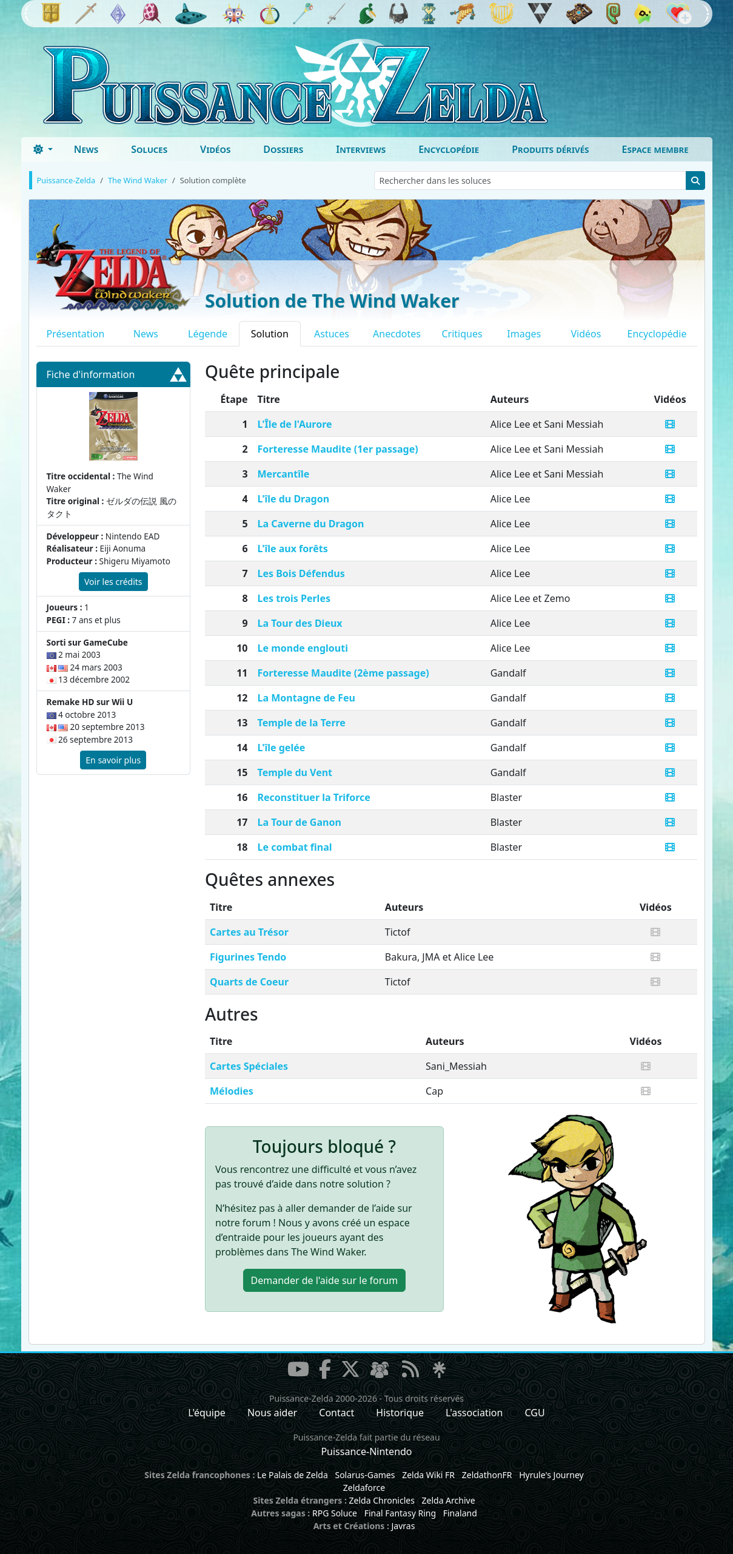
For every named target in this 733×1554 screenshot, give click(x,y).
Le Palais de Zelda (292, 1475)
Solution (270, 333)
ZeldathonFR (487, 1475)
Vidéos (215, 149)
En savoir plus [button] (113, 760)
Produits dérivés (550, 149)
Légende (207, 333)
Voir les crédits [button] (113, 581)
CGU (535, 1412)
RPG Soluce (334, 1513)
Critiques (461, 333)
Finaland (460, 1513)
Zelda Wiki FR (428, 1475)
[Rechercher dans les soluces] (530, 180)
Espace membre (655, 149)
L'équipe (207, 1412)
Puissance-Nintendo (366, 1451)
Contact (336, 1412)
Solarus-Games (365, 1475)
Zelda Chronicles (382, 1500)
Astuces (331, 333)
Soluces (149, 149)
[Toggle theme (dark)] (43, 149)
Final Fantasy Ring (400, 1513)
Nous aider (272, 1412)
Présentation (76, 333)
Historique (400, 1412)
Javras (403, 1526)
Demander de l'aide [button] (324, 1280)
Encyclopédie (448, 149)
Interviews (361, 149)
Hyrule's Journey (551, 1475)
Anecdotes (397, 333)
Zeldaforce (364, 1487)
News (86, 149)
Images (524, 333)
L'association (474, 1412)
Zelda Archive (448, 1500)
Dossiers (283, 149)
